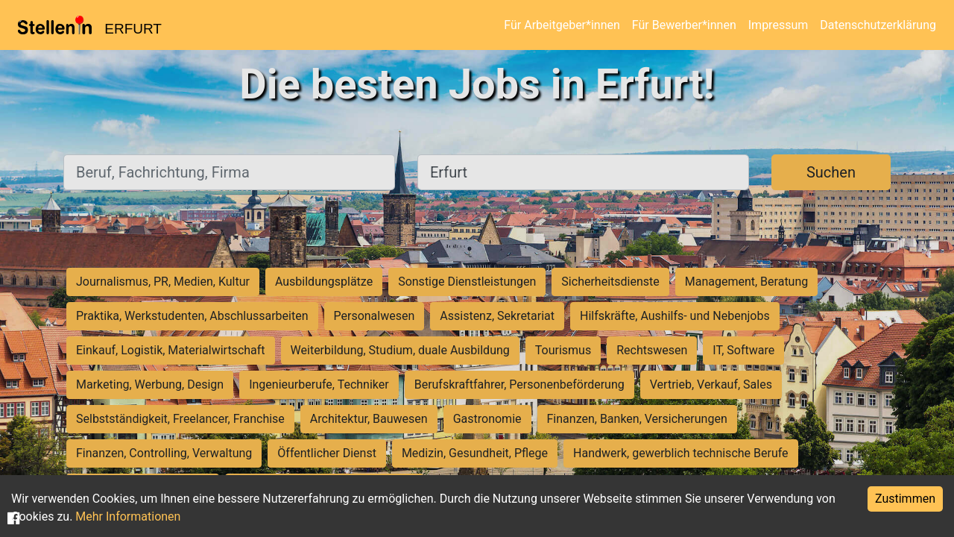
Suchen (831, 172)
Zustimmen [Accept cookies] (905, 499)
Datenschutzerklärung (878, 25)
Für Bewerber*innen (684, 25)
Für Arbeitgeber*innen (561, 25)
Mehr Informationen (127, 516)
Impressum (778, 25)
